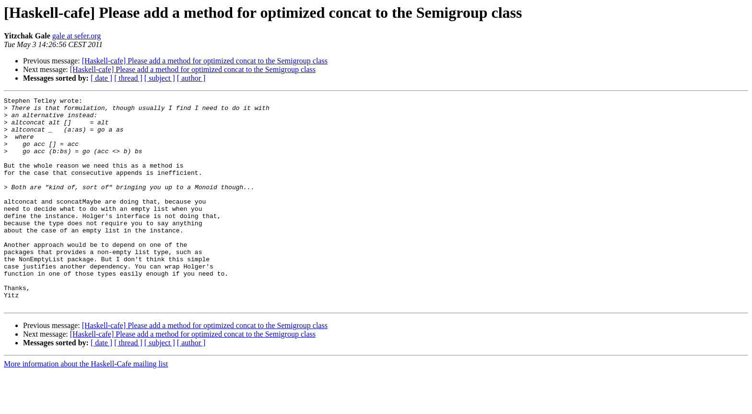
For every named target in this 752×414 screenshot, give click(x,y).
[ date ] (101, 78)
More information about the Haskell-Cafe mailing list (86, 406)
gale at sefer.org (76, 36)
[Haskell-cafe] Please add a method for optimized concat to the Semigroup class (205, 61)
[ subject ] (159, 78)
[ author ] (191, 78)
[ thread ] (128, 78)
